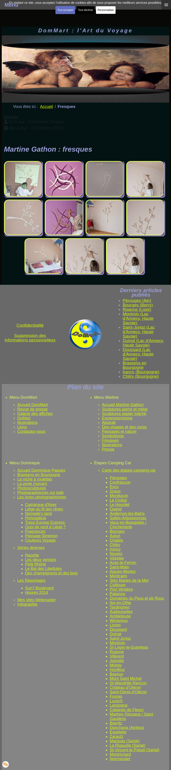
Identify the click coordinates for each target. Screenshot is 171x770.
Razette (32, 555)
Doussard (118, 629)
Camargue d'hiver (41, 504)
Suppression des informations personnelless (30, 337)
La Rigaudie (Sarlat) (127, 745)
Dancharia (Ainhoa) (127, 727)
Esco (114, 487)
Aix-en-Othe (120, 603)
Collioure (118, 585)
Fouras (116, 696)
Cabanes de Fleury (127, 710)
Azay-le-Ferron (123, 562)
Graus (115, 491)
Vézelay (117, 558)
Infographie (27, 604)
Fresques (110, 440)
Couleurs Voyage (40, 540)
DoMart (24, 418)
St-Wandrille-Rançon (128, 683)
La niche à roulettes (34, 479)
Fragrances (35, 531)
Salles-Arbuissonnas (128, 518)
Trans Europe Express (45, 522)
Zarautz (116, 736)
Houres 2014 (36, 592)
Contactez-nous (31, 431)
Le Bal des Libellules (43, 568)
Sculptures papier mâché (124, 413)
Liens (22, 427)
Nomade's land (38, 513)
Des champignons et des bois (51, 573)
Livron (115, 625)
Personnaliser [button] (106, 10)
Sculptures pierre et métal (125, 409)
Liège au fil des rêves (44, 509)
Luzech (116, 701)
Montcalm (118, 576)
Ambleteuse (120, 616)
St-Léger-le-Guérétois (129, 647)
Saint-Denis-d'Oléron (128, 692)
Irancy (115, 549)
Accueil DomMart (32, 405)
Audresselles (121, 611)
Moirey (116, 665)
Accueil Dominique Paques (41, 470)
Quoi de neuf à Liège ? (45, 527)
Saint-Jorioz (120, 638)
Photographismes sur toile (40, 492)
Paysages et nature (119, 431)
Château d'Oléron (125, 687)
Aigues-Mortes (123, 571)
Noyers (116, 553)
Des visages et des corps (124, 427)
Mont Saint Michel (126, 678)
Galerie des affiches (35, 413)
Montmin (117, 643)
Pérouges (118, 478)
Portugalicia (35, 518)
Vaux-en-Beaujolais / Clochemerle (128, 524)
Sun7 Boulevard (39, 588)
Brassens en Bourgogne (38, 475)
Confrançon (120, 482)
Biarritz (116, 723)
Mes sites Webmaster (36, 600)
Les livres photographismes (41, 497)
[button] (5, 764)
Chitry (115, 545)
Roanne (117, 652)
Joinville (117, 661)
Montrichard (120, 754)
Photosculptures (31, 488)
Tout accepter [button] (65, 10)
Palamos (117, 594)
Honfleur (117, 669)
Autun (115, 536)
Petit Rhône (35, 564)
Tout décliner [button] (85, 10)
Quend (116, 509)
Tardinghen (120, 607)
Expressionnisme (117, 418)
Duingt (115, 634)
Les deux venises (40, 559)
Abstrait (109, 422)
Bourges (117, 531)
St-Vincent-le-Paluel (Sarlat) (134, 750)
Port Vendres (121, 589)
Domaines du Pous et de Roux (137, 598)
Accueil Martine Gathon (123, 405)
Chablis (116, 540)
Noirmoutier (120, 759)
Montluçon (119, 495)
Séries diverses (31, 547)
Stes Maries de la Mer (129, 580)
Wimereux (119, 620)
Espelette (118, 732)
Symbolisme (113, 436)
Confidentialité (30, 325)
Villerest (117, 656)
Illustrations (27, 422)
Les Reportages (31, 580)
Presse (108, 449)
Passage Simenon (41, 536)
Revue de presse (32, 409)
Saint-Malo (119, 567)
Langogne (119, 705)
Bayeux (116, 674)
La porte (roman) (32, 483)
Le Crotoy (118, 500)
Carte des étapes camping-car (129, 470)
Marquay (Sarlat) (125, 741)
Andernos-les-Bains (127, 513)
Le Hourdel (119, 504)
